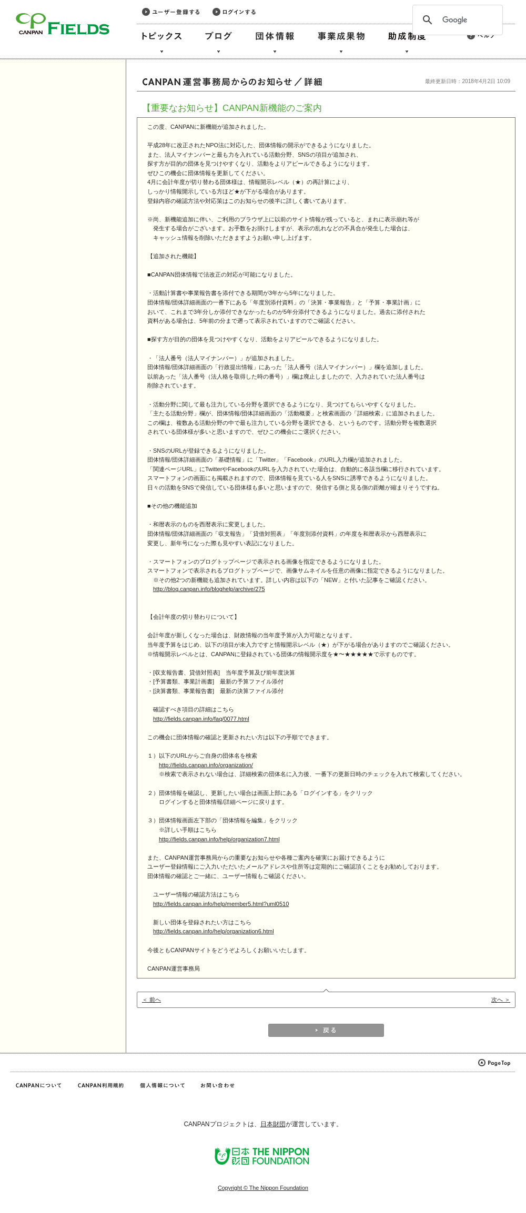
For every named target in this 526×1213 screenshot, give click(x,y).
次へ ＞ (500, 999)
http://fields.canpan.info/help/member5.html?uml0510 (221, 904)
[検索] (456, 20)
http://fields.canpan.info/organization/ (206, 765)
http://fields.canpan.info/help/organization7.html (219, 839)
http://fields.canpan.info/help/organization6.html (213, 931)
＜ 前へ (151, 999)
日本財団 (273, 1124)
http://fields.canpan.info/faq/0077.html (201, 719)
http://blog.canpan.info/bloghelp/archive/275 (209, 589)
